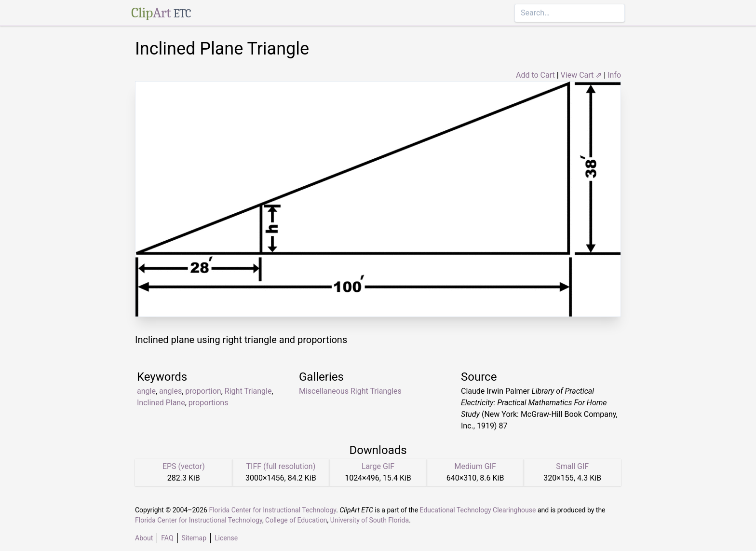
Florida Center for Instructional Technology (272, 510)
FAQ (167, 538)
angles (170, 391)
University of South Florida (369, 520)
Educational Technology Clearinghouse (478, 510)
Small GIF (572, 466)
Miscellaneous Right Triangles (350, 391)
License (226, 538)
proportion (203, 391)
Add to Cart (535, 75)
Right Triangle (248, 391)
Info (614, 75)
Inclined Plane (161, 402)
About (144, 538)
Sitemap (194, 538)
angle (146, 391)
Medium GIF (475, 466)
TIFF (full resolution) (281, 466)
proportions (209, 402)
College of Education (296, 520)
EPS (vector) (183, 466)
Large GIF (378, 466)
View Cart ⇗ (581, 75)
